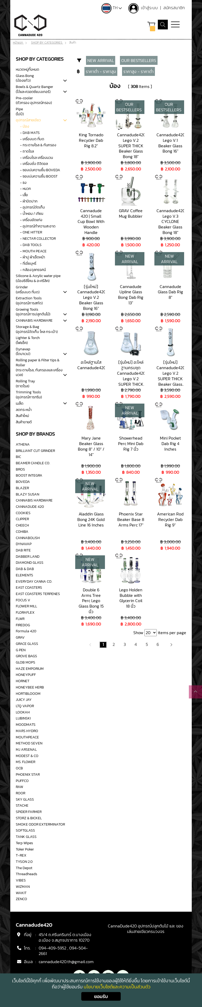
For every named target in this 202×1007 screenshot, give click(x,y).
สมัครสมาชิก (174, 7)
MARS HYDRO (27, 731)
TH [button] (111, 7)
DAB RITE (23, 550)
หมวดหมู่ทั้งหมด (27, 69)
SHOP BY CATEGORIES (47, 42)
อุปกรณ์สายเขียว (28, 120)
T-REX (21, 855)
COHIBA (22, 531)
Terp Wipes (24, 843)
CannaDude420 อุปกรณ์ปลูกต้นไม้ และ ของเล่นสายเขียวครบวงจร (145, 929)
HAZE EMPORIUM (30, 668)
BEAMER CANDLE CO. (33, 463)
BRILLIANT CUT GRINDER (35, 450)
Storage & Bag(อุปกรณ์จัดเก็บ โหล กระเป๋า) (37, 329)
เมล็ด (19, 403)
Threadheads (26, 874)
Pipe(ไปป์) (20, 111)
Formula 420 (26, 631)
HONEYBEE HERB (30, 687)
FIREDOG (23, 625)
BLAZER (22, 488)
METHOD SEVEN (29, 743)
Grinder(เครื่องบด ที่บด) (27, 289)
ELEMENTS (24, 575)
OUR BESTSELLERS (138, 60)
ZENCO (21, 899)
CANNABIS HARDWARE (34, 320)
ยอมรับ (101, 996)
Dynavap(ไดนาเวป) (23, 351)
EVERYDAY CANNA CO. (34, 581)
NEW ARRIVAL (100, 60)
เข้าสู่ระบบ (150, 7)
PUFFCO (22, 781)
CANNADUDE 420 (30, 506)
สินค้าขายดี (24, 422)
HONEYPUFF (26, 675)
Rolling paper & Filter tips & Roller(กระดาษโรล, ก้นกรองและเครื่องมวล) (39, 367)
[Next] (171, 644)
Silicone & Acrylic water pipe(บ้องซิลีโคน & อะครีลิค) (38, 278)
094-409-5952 (52, 948)
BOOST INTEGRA (29, 475)
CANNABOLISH (28, 538)
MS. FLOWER (25, 762)
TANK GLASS (26, 836)
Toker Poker (25, 849)
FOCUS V (23, 600)
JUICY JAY (24, 699)
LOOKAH (23, 712)
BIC (18, 457)
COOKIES (23, 513)
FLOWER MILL (26, 606)
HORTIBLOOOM (28, 693)
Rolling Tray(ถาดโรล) (25, 383)
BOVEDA (23, 481)
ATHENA (23, 444)
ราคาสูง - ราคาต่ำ (138, 71)
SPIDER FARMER (29, 812)
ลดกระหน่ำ (24, 410)
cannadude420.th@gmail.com (66, 962)
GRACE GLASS (27, 643)
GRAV (20, 637)
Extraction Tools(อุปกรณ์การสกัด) (29, 300)
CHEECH (22, 525)
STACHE (22, 805)
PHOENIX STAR (28, 774)
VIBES (21, 880)
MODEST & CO (27, 756)
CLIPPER (22, 519)
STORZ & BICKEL (29, 818)
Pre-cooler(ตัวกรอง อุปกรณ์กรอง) (34, 100)
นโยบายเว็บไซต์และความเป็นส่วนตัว (117, 986)
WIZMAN (23, 886)
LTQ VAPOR (25, 706)
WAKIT (21, 893)
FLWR (20, 619)
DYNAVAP (24, 544)
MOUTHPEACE (27, 737)
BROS (20, 469)
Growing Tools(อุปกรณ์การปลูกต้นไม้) (33, 311)
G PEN (21, 650)
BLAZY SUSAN (27, 494)
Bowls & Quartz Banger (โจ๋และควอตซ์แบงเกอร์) (34, 89)
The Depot (24, 868)
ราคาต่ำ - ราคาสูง (101, 71)
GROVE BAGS (26, 656)
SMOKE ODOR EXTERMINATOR (40, 824)
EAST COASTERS (29, 587)
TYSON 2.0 (24, 861)
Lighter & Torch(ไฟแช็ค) (28, 340)
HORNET (22, 681)
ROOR (20, 793)
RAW (19, 787)
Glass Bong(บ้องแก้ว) (25, 78)
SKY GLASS (25, 799)
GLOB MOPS (25, 662)
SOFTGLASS (25, 830)
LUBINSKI (23, 718)
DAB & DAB (25, 569)
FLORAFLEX (25, 612)
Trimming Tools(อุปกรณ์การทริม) (29, 394)
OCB (19, 768)
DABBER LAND (27, 556)
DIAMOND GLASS (29, 563)
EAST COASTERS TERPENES (38, 594)
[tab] (65, 80)
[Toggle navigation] (175, 25)
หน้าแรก (18, 42)
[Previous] (90, 644)
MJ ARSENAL (26, 749)
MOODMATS (26, 724)
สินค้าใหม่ (22, 416)
